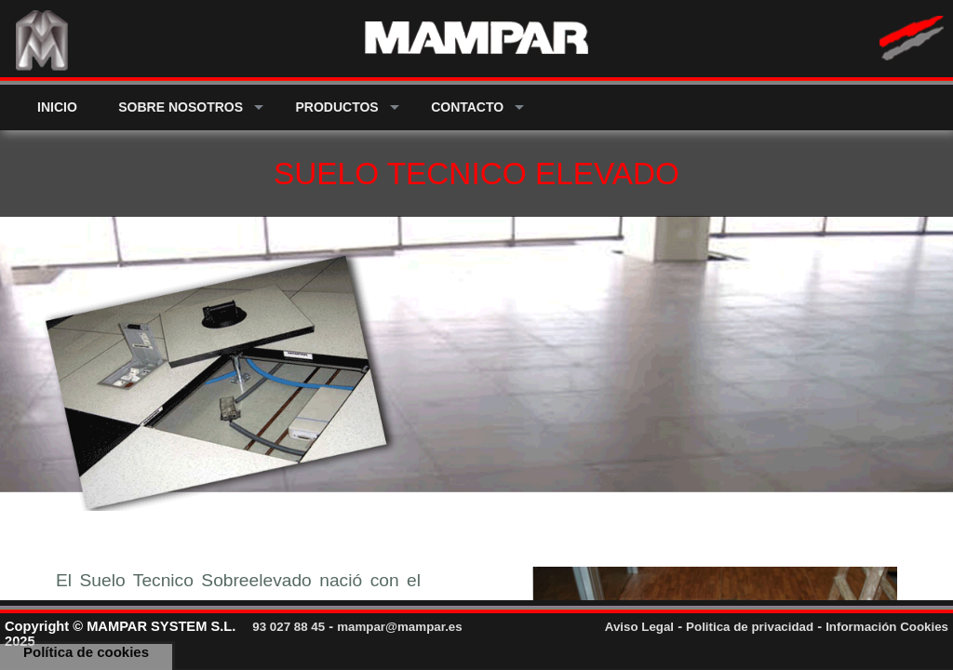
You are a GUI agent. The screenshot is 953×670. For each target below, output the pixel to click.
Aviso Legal (639, 627)
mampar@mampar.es (400, 627)
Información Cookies (886, 627)
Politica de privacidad (749, 627)
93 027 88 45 (288, 627)
